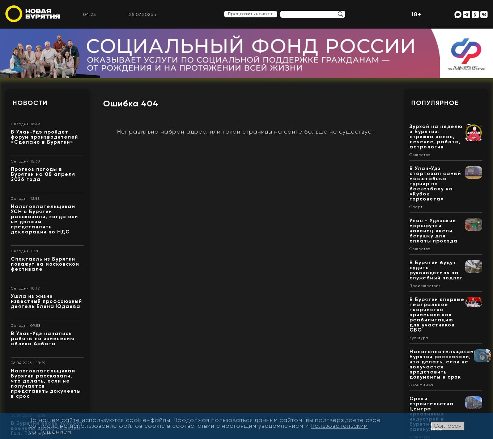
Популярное (435, 103)
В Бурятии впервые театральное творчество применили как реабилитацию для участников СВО (436, 314)
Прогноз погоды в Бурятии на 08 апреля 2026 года (43, 174)
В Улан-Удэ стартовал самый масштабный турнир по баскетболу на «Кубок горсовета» (435, 183)
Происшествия (425, 286)
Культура (419, 338)
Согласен (448, 425)
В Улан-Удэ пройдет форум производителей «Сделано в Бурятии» (44, 137)
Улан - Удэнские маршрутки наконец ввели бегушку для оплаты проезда (433, 231)
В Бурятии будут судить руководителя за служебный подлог (436, 270)
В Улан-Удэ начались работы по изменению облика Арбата (43, 338)
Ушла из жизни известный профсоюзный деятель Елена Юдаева (46, 301)
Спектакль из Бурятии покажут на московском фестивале (45, 264)
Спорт (416, 207)
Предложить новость (250, 13)
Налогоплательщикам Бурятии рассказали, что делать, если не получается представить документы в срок (46, 383)
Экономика (421, 385)
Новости (30, 103)
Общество (419, 155)
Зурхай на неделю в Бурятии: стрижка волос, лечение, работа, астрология (436, 136)
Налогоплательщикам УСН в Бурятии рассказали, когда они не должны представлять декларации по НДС (44, 219)
